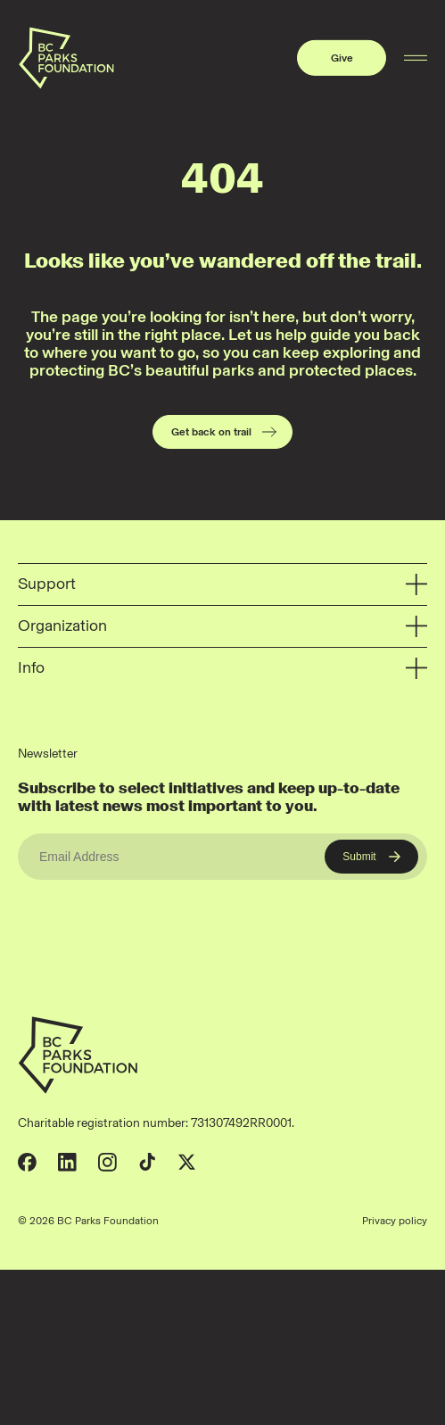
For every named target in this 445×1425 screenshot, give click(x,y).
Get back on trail (224, 432)
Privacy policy (394, 1220)
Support (222, 585)
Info (222, 669)
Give (342, 58)
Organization (222, 627)
